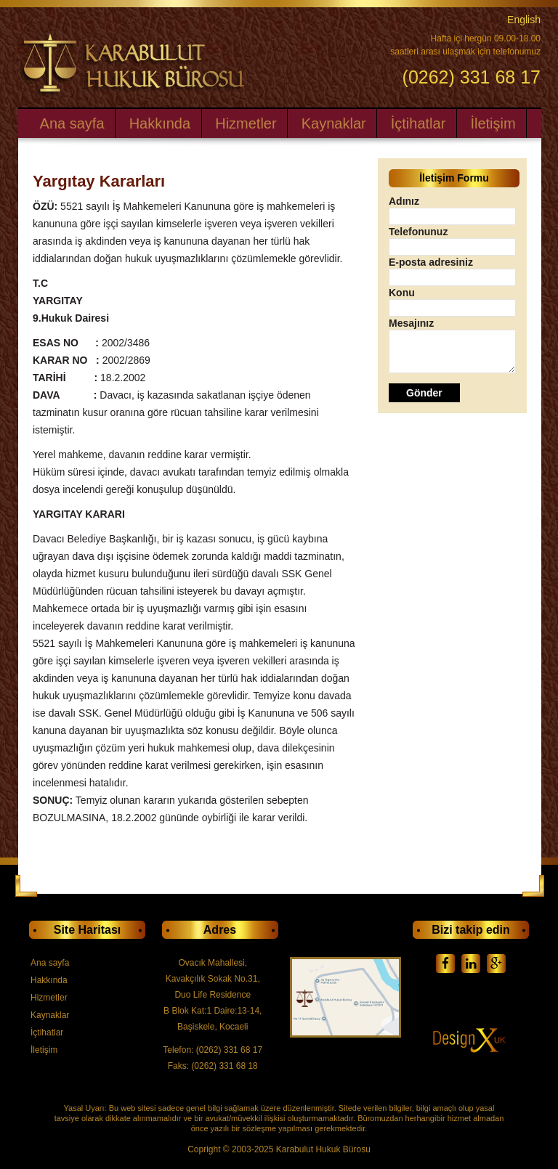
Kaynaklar (334, 123)
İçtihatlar (418, 123)
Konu (402, 292)
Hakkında (160, 123)
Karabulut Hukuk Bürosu (323, 1149)
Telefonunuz (418, 231)
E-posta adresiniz (431, 262)
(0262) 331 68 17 (472, 76)
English (524, 19)
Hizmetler (245, 123)
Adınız (404, 201)
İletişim (492, 123)
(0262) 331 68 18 (224, 1066)
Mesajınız (411, 323)
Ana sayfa (72, 123)
